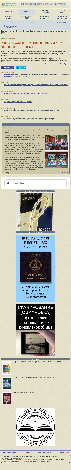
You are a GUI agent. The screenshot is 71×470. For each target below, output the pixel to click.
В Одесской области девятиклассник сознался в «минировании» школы (31, 110)
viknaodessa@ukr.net (15, 458)
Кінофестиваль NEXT (26, 17)
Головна (8, 11)
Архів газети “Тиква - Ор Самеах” (38, 452)
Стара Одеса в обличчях (44, 17)
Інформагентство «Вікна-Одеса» (57, 64)
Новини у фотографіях (44, 11)
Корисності (64, 452)
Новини (26, 12)
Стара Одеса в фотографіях (62, 17)
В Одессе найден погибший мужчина (18, 102)
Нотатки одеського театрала (10, 27)
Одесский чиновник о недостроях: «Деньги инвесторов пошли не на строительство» (36, 85)
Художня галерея (8, 17)
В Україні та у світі (35, 22)
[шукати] (35, 183)
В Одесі (10, 22)
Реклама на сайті (9, 452)
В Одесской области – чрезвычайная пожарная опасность (26, 93)
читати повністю (62, 172)
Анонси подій (62, 11)
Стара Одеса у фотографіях (35, 191)
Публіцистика (61, 22)
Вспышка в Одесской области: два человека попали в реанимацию (29, 119)
